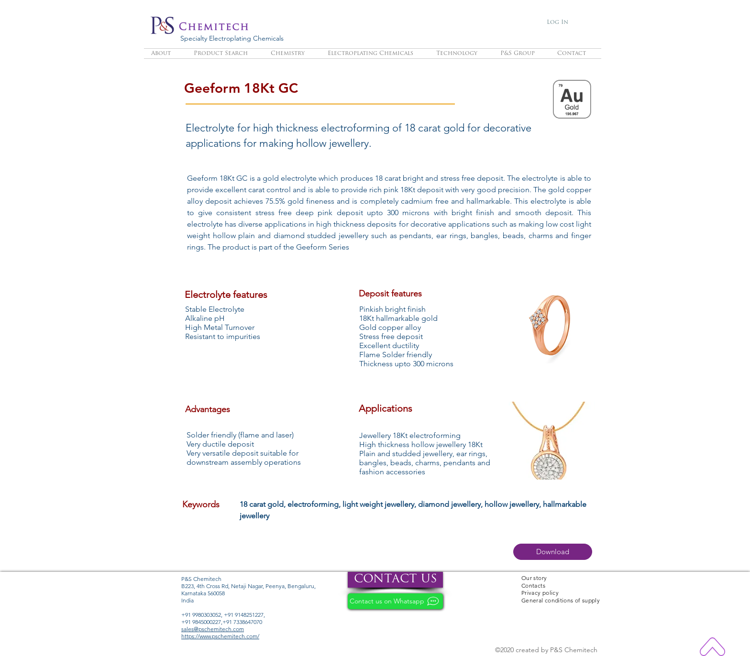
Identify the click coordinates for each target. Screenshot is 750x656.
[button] (552, 552)
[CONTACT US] (395, 580)
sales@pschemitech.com (212, 629)
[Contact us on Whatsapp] (395, 601)
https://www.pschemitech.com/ (220, 636)
